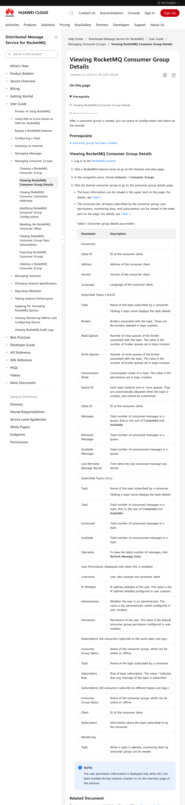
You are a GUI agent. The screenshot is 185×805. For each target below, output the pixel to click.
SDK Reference (21, 360)
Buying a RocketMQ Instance (33, 130)
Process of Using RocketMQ (32, 111)
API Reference (20, 352)
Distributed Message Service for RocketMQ (116, 39)
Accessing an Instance (29, 146)
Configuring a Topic (27, 138)
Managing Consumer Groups (34, 161)
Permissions (19, 442)
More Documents (23, 383)
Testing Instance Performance (34, 298)
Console (134, 13)
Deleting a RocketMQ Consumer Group (33, 266)
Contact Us (87, 13)
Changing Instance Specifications (36, 283)
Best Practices (20, 337)
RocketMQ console (103, 161)
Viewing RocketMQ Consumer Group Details (36, 182)
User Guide (18, 104)
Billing (15, 89)
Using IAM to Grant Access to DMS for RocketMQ (34, 121)
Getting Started (21, 96)
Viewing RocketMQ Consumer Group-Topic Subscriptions (35, 240)
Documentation (111, 13)
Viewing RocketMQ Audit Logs (34, 329)
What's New (19, 66)
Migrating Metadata (28, 291)
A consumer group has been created (93, 143)
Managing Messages (28, 153)
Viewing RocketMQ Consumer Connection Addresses (34, 196)
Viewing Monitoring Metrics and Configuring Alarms (36, 320)
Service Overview (22, 81)
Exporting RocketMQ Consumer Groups (33, 254)
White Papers (20, 427)
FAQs (14, 368)
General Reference (23, 397)
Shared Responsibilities (27, 412)
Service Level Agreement (28, 419)
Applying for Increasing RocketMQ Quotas (30, 308)
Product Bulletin (22, 73)
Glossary (16, 404)
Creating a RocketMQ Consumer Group (33, 170)
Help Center (75, 39)
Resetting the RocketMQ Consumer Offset (35, 226)
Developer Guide (22, 345)
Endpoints (17, 434)
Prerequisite (81, 96)
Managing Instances (28, 276)
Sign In (149, 13)
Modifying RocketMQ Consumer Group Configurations (33, 212)
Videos (15, 375)
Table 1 (97, 197)
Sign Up (170, 13)
